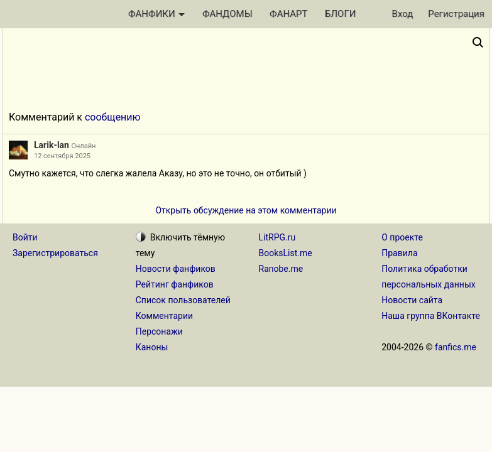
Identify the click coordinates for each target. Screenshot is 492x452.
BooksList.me (285, 253)
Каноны (152, 347)
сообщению (113, 117)
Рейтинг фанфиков (175, 284)
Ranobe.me (281, 269)
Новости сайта (411, 300)
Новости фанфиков (176, 269)
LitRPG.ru (277, 237)
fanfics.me (455, 347)
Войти (25, 237)
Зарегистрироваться (55, 253)
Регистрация (456, 13)
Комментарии (164, 316)
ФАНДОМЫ (227, 13)
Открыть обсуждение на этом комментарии (245, 210)
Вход (402, 13)
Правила (399, 253)
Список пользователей (183, 300)
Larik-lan (51, 145)
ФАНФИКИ (156, 13)
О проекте (402, 237)
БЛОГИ (340, 13)
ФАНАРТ (288, 13)
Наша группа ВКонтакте (430, 316)
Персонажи (159, 331)
